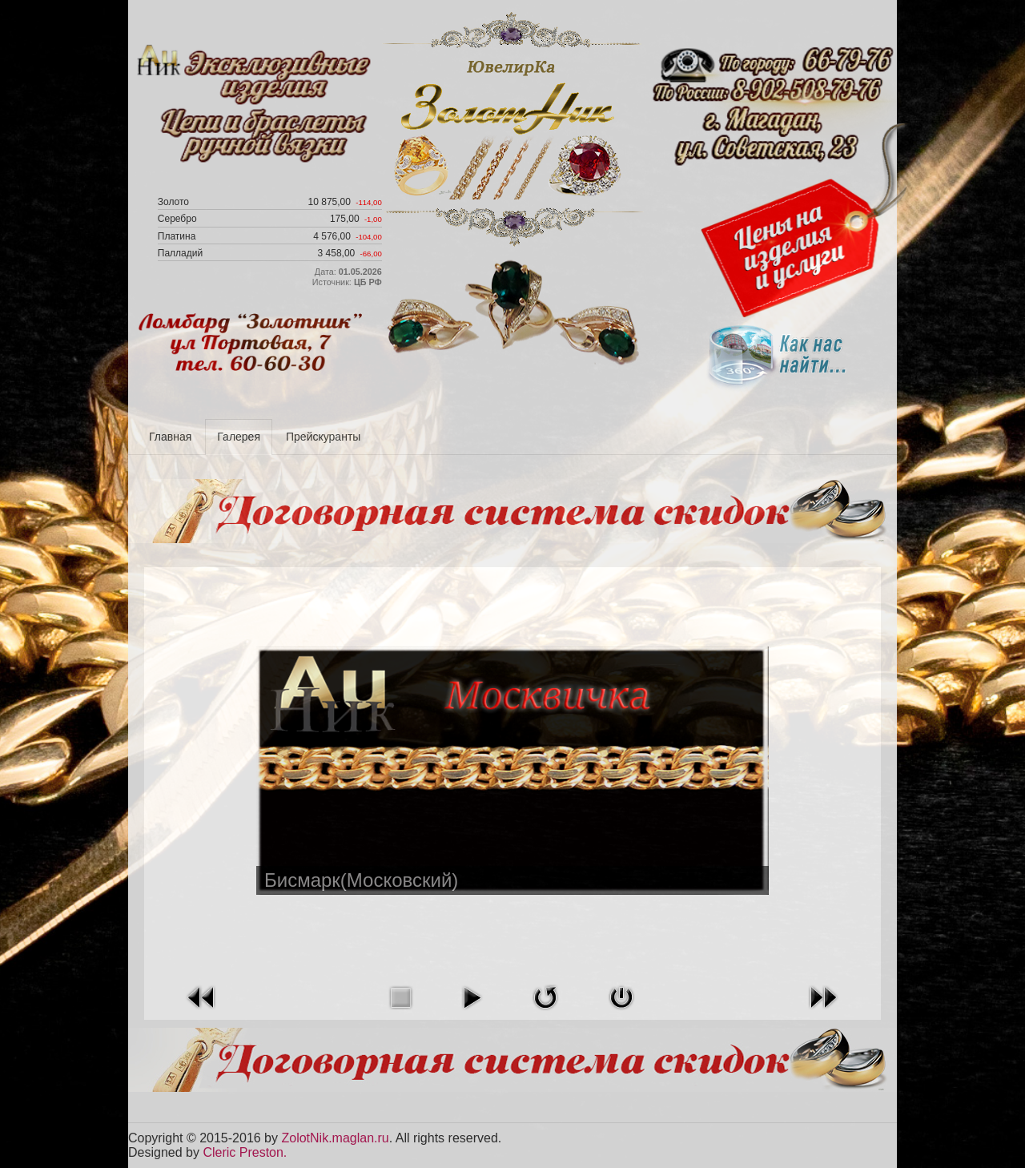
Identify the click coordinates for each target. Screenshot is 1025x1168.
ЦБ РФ (368, 282)
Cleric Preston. (245, 1152)
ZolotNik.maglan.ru (334, 1138)
